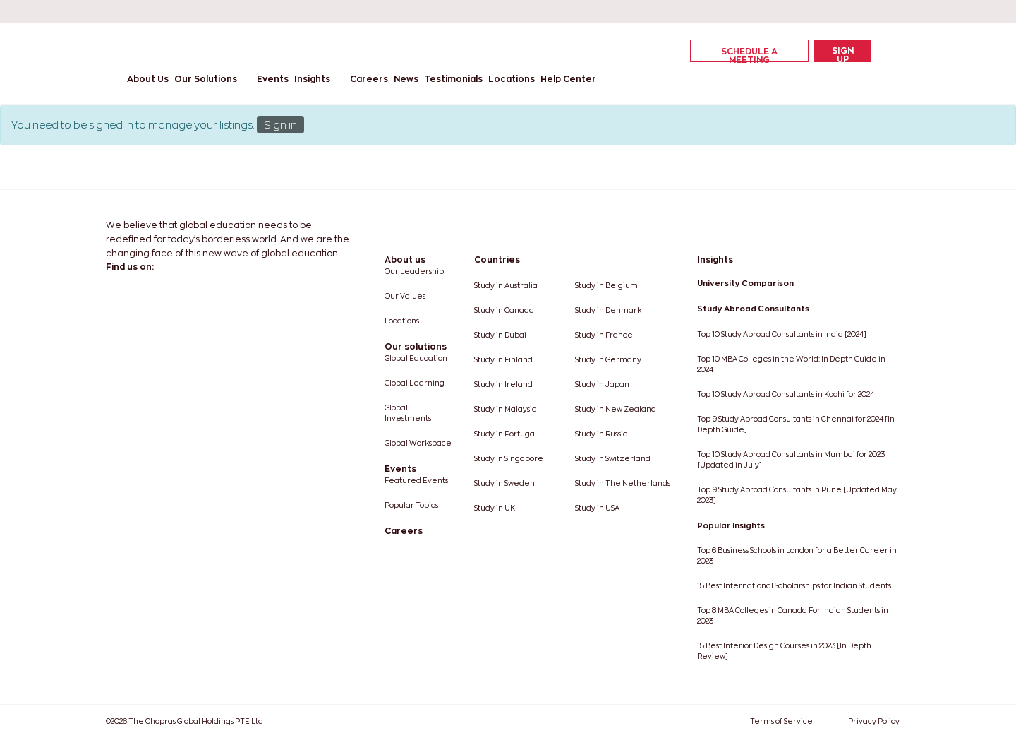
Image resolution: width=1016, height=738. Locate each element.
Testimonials (453, 78)
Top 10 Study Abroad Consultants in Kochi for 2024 (785, 394)
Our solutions (416, 346)
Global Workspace (418, 443)
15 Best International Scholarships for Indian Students (794, 586)
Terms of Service (781, 721)
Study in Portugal (505, 434)
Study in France (604, 335)
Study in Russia (601, 434)
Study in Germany (608, 360)
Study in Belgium (606, 286)
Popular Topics (411, 505)
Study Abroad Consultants (753, 308)
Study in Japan (602, 384)
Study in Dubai (500, 335)
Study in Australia (506, 286)
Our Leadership (414, 271)
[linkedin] (807, 11)
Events (273, 78)
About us (405, 259)
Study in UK (494, 508)
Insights (312, 78)
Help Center (568, 78)
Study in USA (597, 508)
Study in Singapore (508, 459)
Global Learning (415, 383)
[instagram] (883, 11)
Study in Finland (503, 360)
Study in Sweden (504, 483)
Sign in (280, 124)
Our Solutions (205, 78)
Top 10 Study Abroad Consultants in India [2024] (781, 334)
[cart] (882, 50)
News (406, 78)
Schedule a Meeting (749, 54)
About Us (148, 78)
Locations (511, 78)
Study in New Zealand (615, 409)
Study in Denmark (608, 310)
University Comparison (745, 283)
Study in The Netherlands (622, 483)
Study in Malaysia (505, 409)
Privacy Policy (874, 721)
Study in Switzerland (613, 459)
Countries (497, 259)
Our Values (405, 296)
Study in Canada (504, 310)
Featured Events (416, 480)
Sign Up (843, 54)
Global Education (416, 358)
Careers (369, 78)
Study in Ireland (503, 384)
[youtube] (858, 11)
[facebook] (782, 11)
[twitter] (832, 11)
